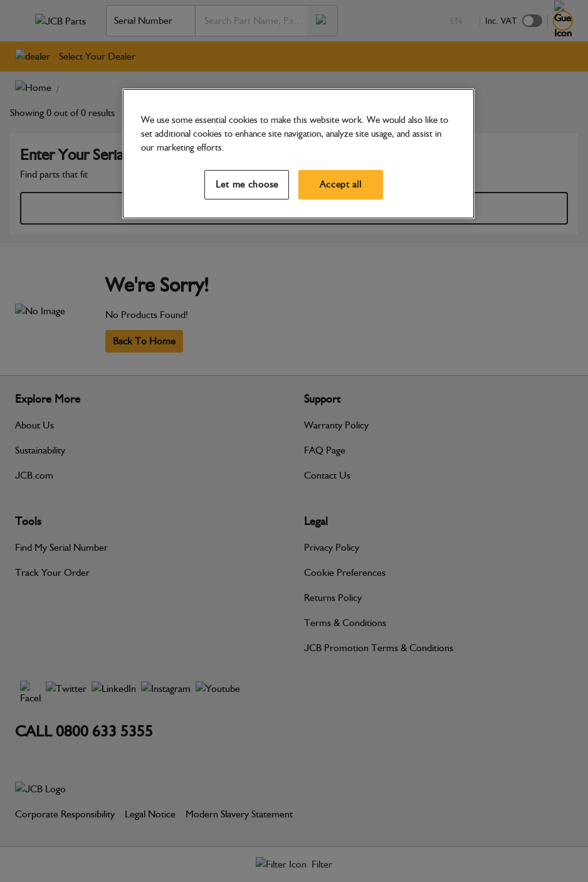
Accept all (340, 184)
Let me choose (247, 184)
